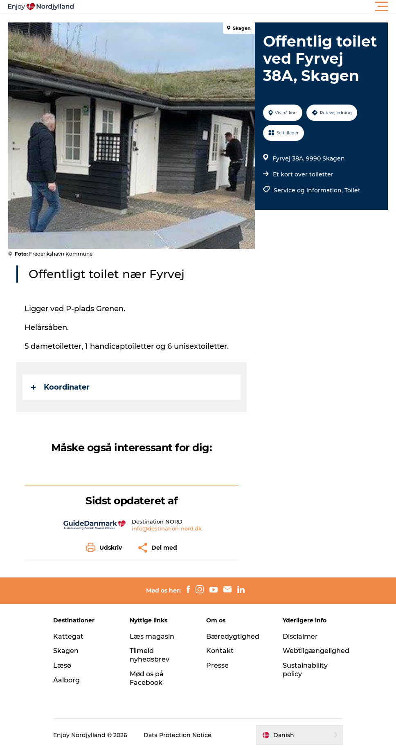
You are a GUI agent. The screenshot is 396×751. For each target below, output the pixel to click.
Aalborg (66, 680)
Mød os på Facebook (147, 678)
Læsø (62, 665)
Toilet (352, 190)
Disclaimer (300, 636)
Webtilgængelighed (316, 651)
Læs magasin (152, 636)
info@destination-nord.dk (167, 528)
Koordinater (60, 387)
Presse (217, 665)
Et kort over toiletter (303, 174)
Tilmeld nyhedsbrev (149, 655)
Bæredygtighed (232, 636)
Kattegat (68, 636)
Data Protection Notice (178, 735)
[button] (235, 6)
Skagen (66, 651)
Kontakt (220, 651)
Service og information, (309, 190)
